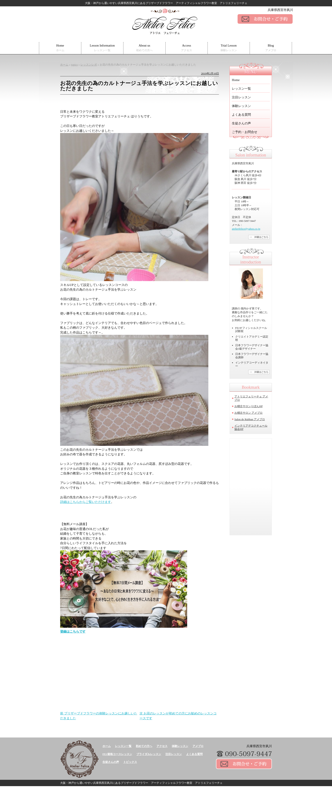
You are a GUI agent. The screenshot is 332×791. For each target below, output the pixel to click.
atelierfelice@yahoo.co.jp (246, 228)
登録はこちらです (73, 631)
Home (60, 48)
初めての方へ (144, 746)
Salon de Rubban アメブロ (249, 419)
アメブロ (197, 746)
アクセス (161, 746)
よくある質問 (241, 114)
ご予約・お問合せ (244, 132)
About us (144, 48)
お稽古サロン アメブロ (248, 412)
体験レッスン (241, 106)
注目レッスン (241, 97)
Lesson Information (102, 48)
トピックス (130, 762)
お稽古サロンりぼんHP (248, 406)
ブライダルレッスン (148, 754)
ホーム (106, 746)
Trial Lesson (228, 48)
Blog (270, 48)
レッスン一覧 (241, 88)
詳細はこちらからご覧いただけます (85, 502)
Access (186, 48)
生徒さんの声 (241, 123)
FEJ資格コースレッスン (117, 754)
